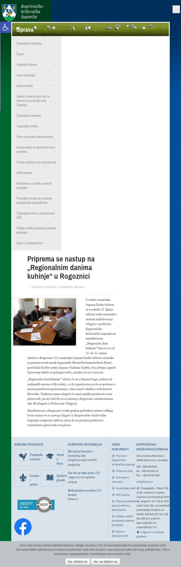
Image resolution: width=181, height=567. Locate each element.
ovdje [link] (127, 554)
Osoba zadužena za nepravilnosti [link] (36, 162)
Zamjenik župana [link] (26, 64)
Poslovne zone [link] (124, 471)
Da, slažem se (77, 561)
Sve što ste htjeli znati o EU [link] (84, 473)
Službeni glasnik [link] (60, 478)
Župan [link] (20, 54)
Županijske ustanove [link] (28, 115)
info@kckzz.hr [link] (144, 482)
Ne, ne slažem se (105, 561)
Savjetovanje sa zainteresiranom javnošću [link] (35, 149)
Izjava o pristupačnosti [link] (29, 243)
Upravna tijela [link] (24, 86)
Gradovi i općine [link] (33, 480)
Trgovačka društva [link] (27, 126)
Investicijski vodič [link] (126, 488)
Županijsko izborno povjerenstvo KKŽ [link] (35, 215)
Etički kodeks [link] (24, 173)
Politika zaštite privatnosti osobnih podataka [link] (36, 230)
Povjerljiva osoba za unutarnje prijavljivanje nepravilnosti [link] (34, 200)
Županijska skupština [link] (29, 43)
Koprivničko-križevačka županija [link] (23, 13)
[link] (5, 27)
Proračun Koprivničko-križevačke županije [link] (123, 460)
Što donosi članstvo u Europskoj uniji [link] (80, 453)
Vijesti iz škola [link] (60, 459)
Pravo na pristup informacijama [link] (34, 137)
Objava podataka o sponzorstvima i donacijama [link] (125, 505)
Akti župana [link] (123, 495)
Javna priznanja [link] (25, 75)
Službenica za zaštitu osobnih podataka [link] (34, 185)
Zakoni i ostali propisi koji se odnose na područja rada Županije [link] (33, 100)
